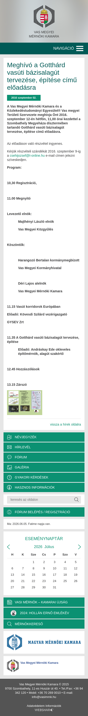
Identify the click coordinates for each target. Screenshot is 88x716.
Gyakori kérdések (31, 477)
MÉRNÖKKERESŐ (29, 624)
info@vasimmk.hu (44, 697)
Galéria (22, 467)
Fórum (21, 457)
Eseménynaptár (44, 538)
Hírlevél (23, 447)
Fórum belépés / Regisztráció (42, 512)
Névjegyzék (26, 437)
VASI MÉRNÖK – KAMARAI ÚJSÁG (41, 602)
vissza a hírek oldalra (65, 424)
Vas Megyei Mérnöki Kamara (39, 662)
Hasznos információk (35, 487)
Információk (53, 706)
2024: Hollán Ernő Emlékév (40, 613)
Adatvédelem (36, 706)
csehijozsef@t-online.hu (27, 155)
